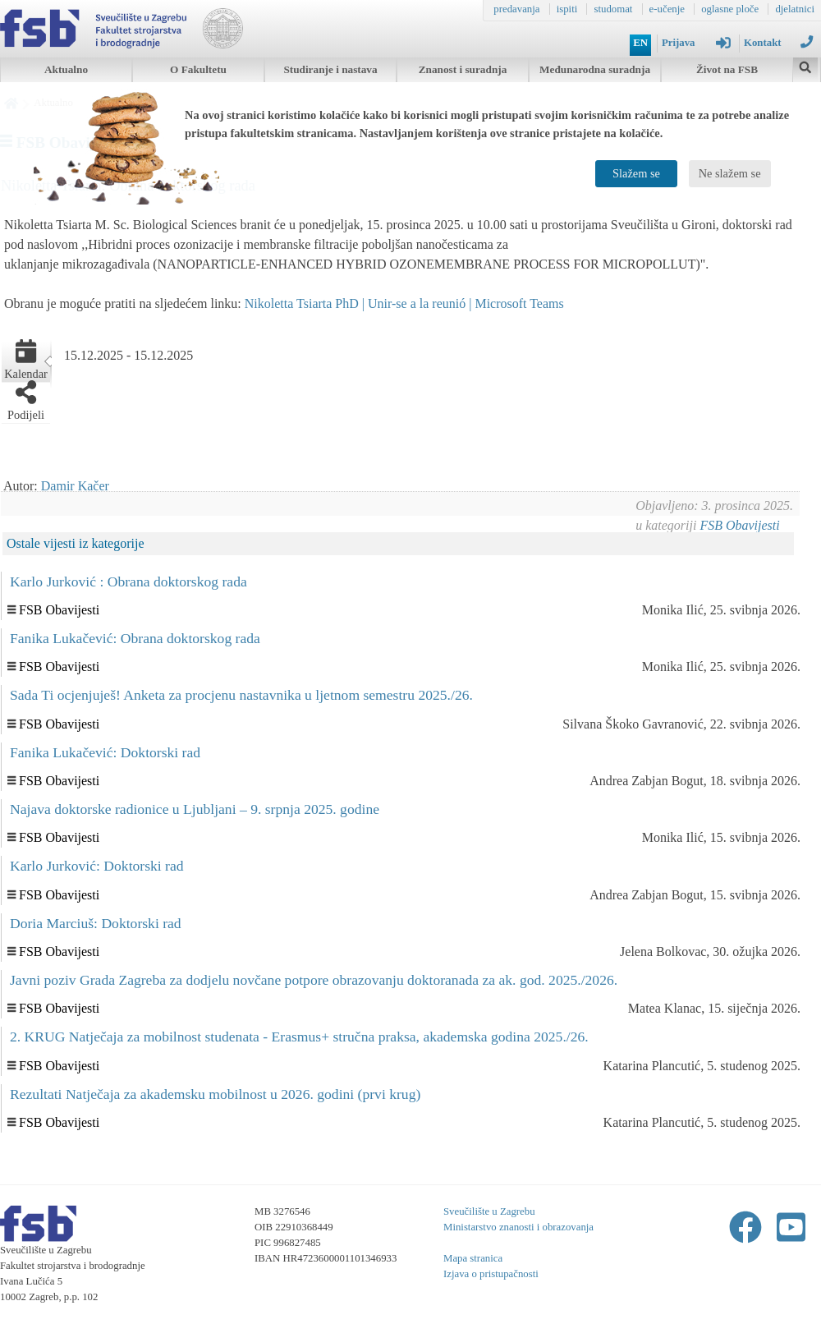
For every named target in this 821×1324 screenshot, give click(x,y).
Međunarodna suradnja (594, 69)
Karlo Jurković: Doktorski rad (97, 865)
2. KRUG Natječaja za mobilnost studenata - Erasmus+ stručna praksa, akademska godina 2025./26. (299, 1036)
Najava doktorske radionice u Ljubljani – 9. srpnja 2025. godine (194, 809)
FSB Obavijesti (739, 525)
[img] (805, 65)
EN (640, 42)
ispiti (567, 9)
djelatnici (794, 9)
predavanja (516, 9)
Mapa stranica (472, 1258)
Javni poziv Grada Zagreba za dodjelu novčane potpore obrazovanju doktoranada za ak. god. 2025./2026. (313, 980)
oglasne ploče (730, 9)
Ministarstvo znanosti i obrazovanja (518, 1227)
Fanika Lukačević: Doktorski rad (105, 752)
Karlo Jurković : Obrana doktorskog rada (128, 581)
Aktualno (66, 69)
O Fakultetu (198, 69)
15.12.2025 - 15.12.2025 (128, 355)
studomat (613, 9)
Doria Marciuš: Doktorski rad (95, 923)
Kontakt (778, 41)
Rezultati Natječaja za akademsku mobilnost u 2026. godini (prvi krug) (215, 1094)
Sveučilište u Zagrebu (489, 1211)
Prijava (696, 42)
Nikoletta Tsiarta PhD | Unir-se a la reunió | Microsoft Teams (404, 303)
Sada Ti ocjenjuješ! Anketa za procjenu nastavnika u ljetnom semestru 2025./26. (241, 695)
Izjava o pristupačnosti (491, 1274)
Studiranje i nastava (330, 69)
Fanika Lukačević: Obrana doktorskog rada (135, 638)
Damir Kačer (75, 486)
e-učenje (667, 9)
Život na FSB (727, 69)
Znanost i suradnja (463, 69)
